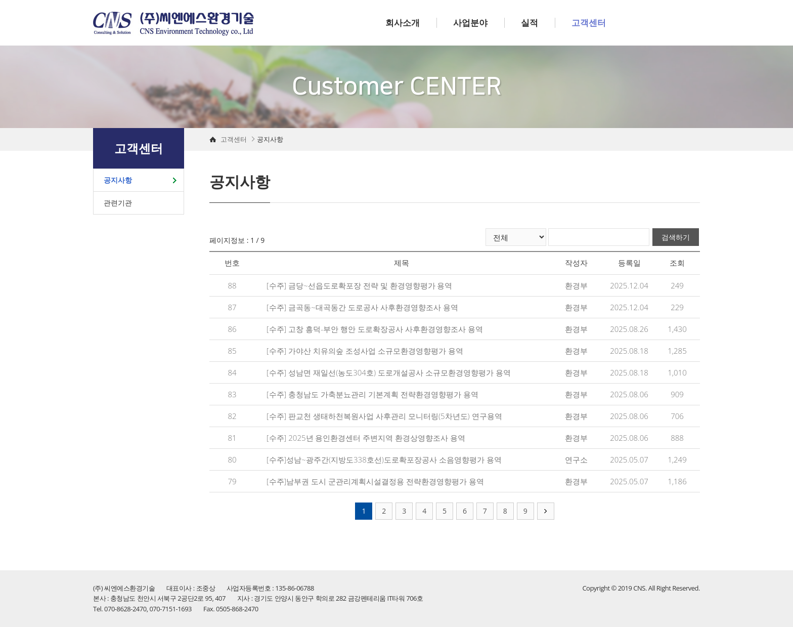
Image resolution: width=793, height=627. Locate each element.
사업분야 (470, 22)
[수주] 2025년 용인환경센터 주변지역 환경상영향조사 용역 (366, 438)
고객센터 (588, 22)
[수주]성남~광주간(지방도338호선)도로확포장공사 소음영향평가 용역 (384, 459)
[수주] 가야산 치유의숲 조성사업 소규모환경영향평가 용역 (365, 351)
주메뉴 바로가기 (0, 0)
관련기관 (118, 202)
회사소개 (402, 22)
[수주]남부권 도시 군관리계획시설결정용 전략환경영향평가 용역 (375, 481)
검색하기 (676, 237)
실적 (529, 22)
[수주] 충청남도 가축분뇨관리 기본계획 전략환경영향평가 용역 (372, 394)
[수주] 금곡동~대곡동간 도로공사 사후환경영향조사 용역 (362, 307)
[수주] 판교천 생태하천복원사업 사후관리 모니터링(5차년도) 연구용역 (384, 416)
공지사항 (118, 180)
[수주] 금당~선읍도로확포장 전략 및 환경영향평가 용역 (360, 285)
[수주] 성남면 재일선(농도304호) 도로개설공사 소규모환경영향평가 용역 (389, 372)
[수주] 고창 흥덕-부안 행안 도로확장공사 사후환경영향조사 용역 (375, 329)
